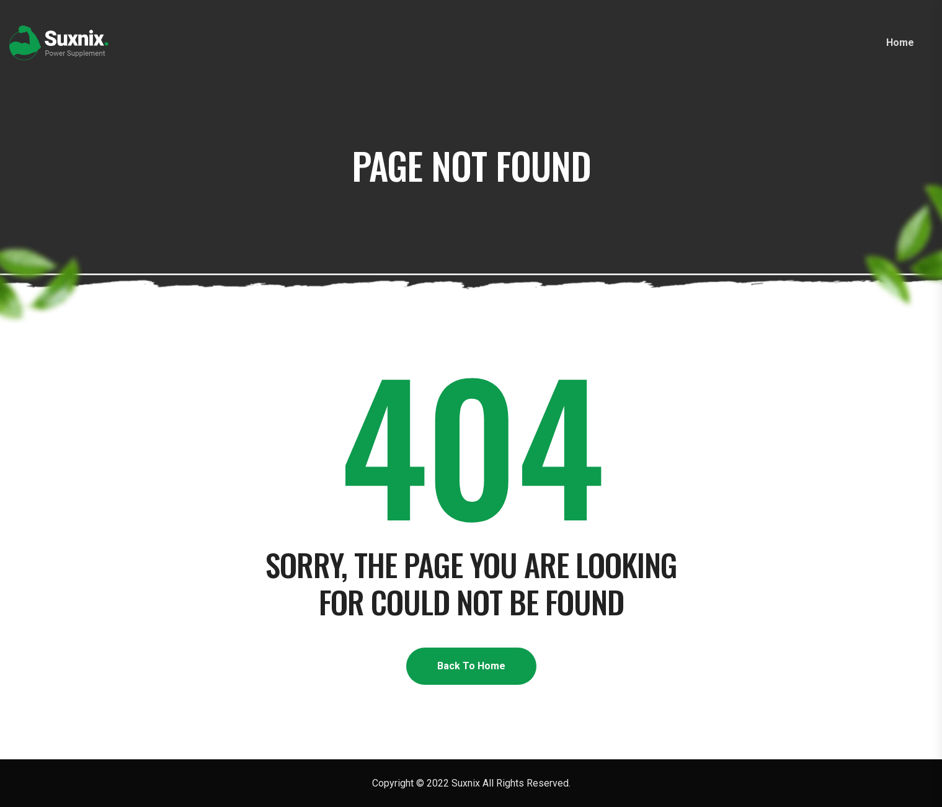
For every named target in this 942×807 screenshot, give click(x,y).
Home (900, 42)
